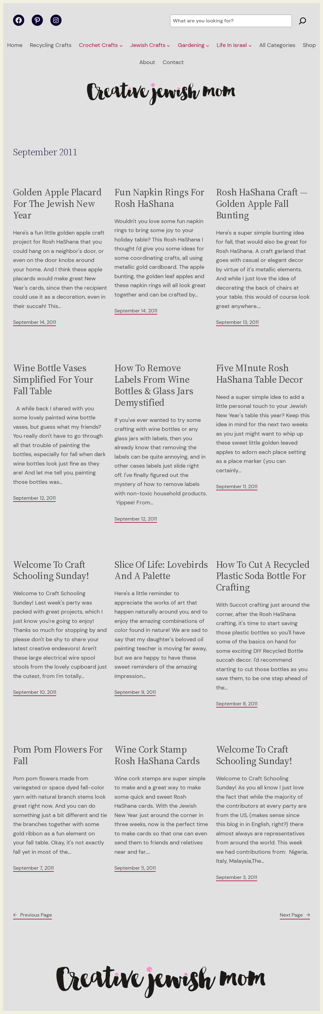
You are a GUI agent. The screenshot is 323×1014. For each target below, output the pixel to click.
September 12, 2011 (34, 498)
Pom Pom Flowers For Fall (58, 755)
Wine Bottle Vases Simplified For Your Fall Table (53, 379)
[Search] (302, 21)
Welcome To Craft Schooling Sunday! (51, 570)
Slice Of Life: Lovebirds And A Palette (161, 570)
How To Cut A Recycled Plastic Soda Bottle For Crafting (263, 576)
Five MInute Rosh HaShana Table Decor (259, 373)
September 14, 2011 (34, 322)
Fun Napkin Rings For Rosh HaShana (159, 197)
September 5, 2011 (135, 868)
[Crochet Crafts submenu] (121, 45)
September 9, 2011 (135, 692)
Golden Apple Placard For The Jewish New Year (57, 203)
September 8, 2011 (236, 703)
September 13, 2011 (237, 322)
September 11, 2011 (236, 486)
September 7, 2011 (33, 868)
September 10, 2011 (34, 692)
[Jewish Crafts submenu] (168, 45)
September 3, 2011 (236, 877)
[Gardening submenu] (207, 45)
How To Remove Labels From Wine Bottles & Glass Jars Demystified (153, 385)
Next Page (295, 915)
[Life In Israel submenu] (250, 45)
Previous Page (32, 915)
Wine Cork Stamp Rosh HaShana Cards (157, 755)
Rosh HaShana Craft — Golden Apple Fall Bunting (261, 203)
